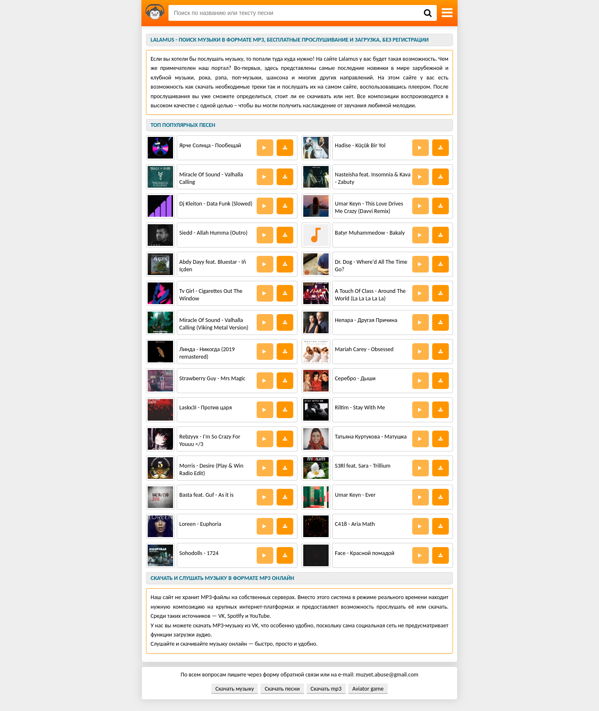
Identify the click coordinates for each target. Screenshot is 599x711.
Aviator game (368, 688)
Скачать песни (282, 688)
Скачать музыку (234, 688)
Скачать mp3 (326, 688)
